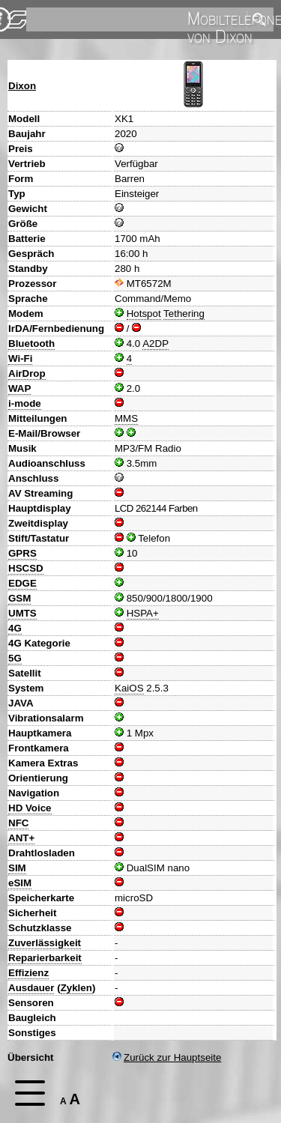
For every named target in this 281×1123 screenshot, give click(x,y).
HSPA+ (143, 613)
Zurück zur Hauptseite (166, 1057)
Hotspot (144, 313)
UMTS (22, 613)
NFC (18, 823)
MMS (126, 418)
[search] (135, 19)
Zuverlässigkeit (44, 942)
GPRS (22, 553)
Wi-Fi (20, 358)
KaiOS (129, 688)
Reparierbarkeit (45, 957)
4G (15, 628)
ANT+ (21, 838)
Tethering (184, 313)
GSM (19, 598)
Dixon (22, 85)
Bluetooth (31, 343)
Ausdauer (31, 987)
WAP (19, 388)
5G (15, 658)
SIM (17, 868)
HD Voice (30, 808)
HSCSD (25, 568)
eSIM (19, 883)
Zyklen (76, 987)
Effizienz (28, 972)
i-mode (24, 403)
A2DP (155, 343)
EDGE (22, 583)
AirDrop (27, 373)
